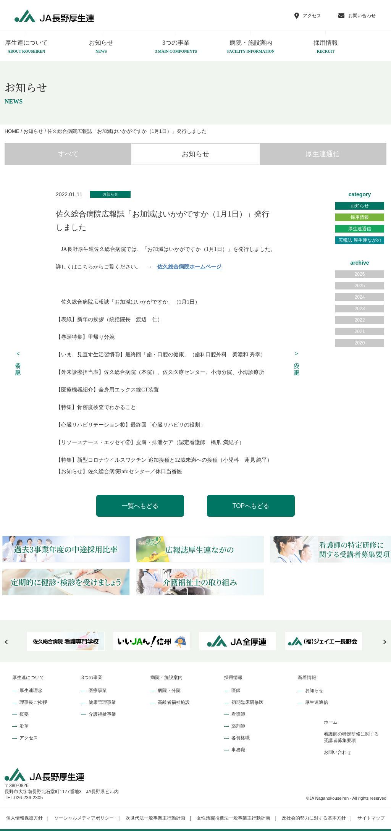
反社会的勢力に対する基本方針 (314, 818)
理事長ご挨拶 (33, 702)
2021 (360, 331)
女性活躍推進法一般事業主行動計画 (233, 818)
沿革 (24, 726)
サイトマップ (371, 818)
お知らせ (101, 47)
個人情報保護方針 (24, 818)
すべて (68, 154)
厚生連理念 (30, 690)
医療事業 (98, 690)
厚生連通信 (322, 154)
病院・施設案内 (250, 47)
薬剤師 (238, 726)
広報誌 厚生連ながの (359, 240)
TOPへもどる (251, 506)
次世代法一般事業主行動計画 (155, 818)
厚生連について (28, 677)
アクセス (28, 737)
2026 (360, 274)
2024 (360, 297)
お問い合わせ (337, 752)
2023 (360, 308)
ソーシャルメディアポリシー (84, 818)
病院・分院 (169, 690)
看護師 (238, 714)
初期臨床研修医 (247, 702)
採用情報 (325, 47)
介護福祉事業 (102, 714)
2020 (360, 343)
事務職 (238, 749)
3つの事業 (176, 47)
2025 (360, 285)
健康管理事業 (102, 702)
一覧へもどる (140, 506)
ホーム (331, 722)
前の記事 (18, 358)
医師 (236, 690)
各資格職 (240, 737)
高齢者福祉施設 (174, 702)
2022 (360, 320)
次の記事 (297, 358)
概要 (24, 714)
